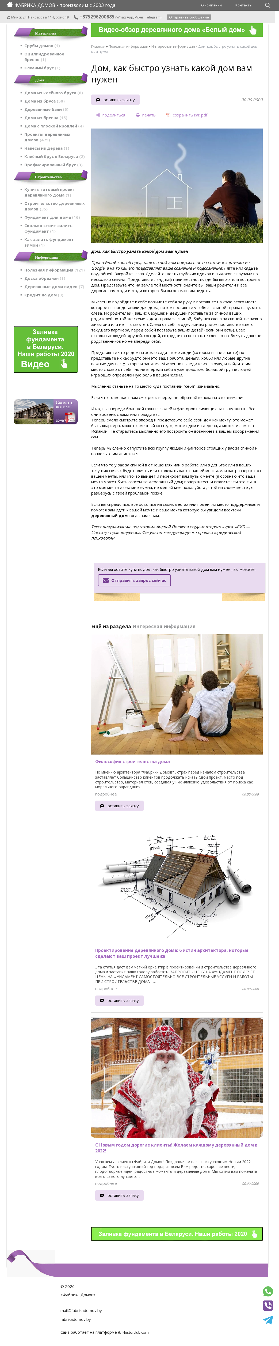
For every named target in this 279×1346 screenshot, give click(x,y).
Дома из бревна (45, 117)
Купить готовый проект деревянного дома (49, 192)
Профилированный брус (53, 164)
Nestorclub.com (136, 1332)
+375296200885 (94, 16)
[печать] (145, 115)
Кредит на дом (43, 294)
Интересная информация (173, 46)
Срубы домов (42, 45)
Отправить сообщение (189, 17)
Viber (139, 17)
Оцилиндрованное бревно (44, 56)
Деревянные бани (46, 109)
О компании (211, 5)
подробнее (106, 794)
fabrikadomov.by (75, 1319)
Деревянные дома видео (54, 286)
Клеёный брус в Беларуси (54, 156)
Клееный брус (42, 67)
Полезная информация (54, 270)
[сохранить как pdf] (187, 115)
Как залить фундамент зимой (49, 242)
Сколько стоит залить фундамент (48, 228)
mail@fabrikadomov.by (81, 1310)
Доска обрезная (44, 278)
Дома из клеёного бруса (53, 92)
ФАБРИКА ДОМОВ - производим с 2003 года (61, 5)
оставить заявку (119, 99)
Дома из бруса (44, 101)
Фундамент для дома (52, 217)
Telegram (152, 17)
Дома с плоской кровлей (54, 126)
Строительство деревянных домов (54, 206)
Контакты (243, 5)
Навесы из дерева (46, 148)
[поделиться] (110, 115)
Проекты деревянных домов (47, 136)
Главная (98, 46)
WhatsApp (124, 17)
